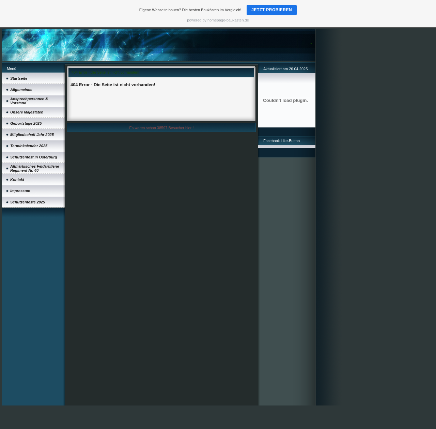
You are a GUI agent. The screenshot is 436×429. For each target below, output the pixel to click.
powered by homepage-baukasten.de (218, 20)
